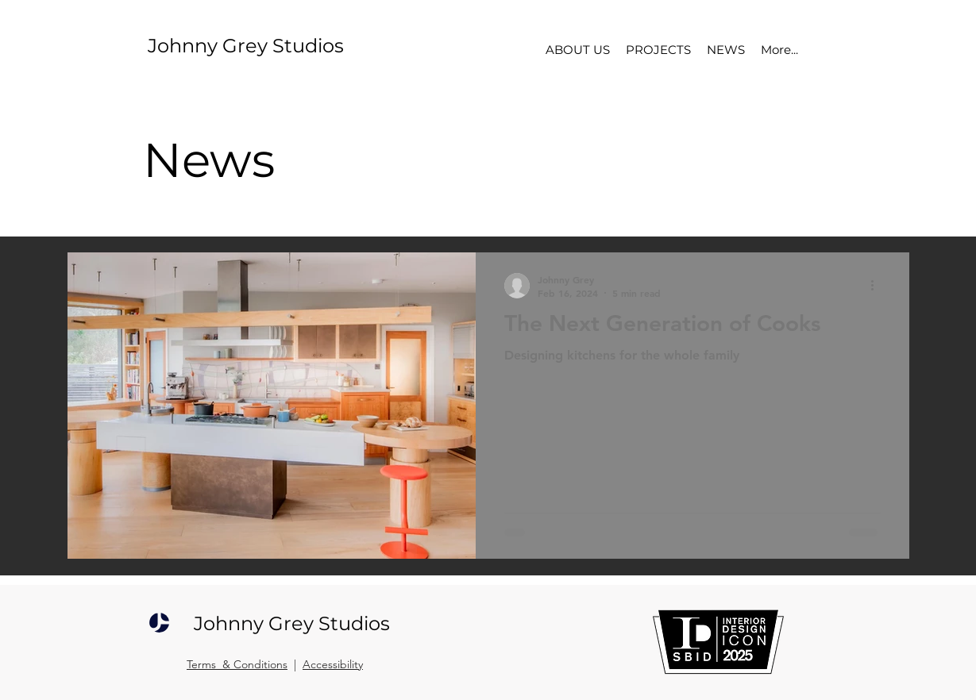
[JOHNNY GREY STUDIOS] (159, 623)
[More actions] (878, 285)
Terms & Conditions (237, 664)
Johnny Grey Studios (246, 45)
